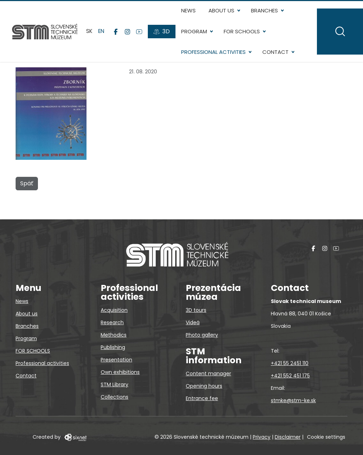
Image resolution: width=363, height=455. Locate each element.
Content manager (208, 373)
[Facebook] (116, 42)
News (189, 10)
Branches (265, 10)
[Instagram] (128, 42)
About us (222, 10)
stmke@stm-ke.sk (293, 400)
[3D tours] (162, 42)
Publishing (113, 347)
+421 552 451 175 (290, 375)
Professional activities (214, 52)
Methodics (114, 334)
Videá (193, 322)
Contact (195, 73)
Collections (114, 396)
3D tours (196, 310)
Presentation (116, 359)
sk (90, 41)
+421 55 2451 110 (289, 363)
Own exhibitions (120, 372)
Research (112, 322)
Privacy (261, 436)
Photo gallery (202, 334)
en (102, 41)
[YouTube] (140, 42)
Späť (26, 204)
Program (195, 31)
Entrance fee (202, 398)
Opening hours (204, 385)
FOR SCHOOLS (242, 31)
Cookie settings (326, 436)
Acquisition (114, 310)
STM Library (114, 384)
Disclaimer (288, 436)
